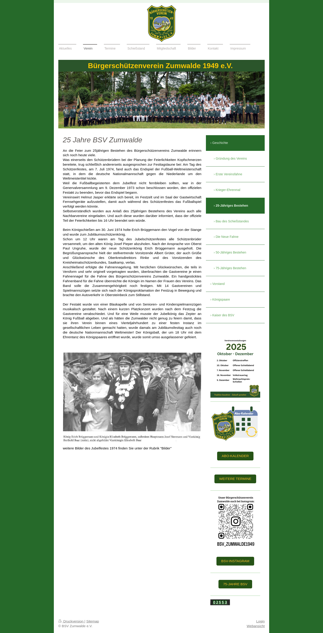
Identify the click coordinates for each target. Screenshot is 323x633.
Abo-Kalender (235, 456)
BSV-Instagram (235, 561)
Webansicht (256, 626)
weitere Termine (235, 479)
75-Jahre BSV (235, 584)
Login (260, 621)
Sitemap (92, 621)
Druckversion (71, 621)
